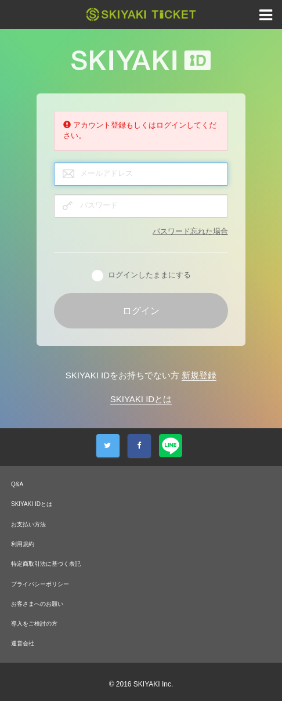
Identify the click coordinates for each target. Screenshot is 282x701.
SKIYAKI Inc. (153, 684)
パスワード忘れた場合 (190, 231)
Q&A (17, 484)
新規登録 (199, 375)
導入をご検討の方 (34, 623)
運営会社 (22, 643)
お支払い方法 (28, 524)
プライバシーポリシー (40, 584)
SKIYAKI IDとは (141, 399)
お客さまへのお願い (37, 604)
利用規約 (22, 544)
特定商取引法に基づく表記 (46, 564)
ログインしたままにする (141, 275)
